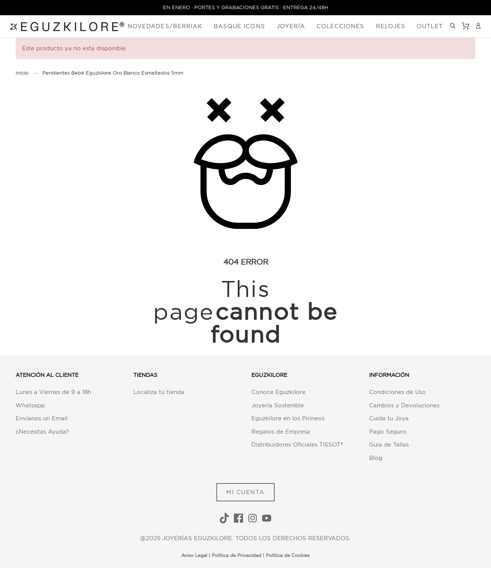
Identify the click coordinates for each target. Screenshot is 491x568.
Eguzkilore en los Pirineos (288, 418)
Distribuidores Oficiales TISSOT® (297, 444)
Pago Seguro (387, 431)
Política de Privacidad (236, 555)
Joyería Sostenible (277, 405)
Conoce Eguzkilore (278, 392)
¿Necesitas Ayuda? (42, 431)
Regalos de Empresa (280, 431)
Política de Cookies (288, 555)
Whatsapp (30, 405)
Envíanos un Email (41, 418)
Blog (375, 457)
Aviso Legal (194, 555)
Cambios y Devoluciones (404, 405)
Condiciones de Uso (397, 392)
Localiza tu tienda (158, 392)
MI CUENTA (245, 492)
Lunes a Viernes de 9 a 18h (53, 392)
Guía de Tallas (389, 444)
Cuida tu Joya (389, 418)
